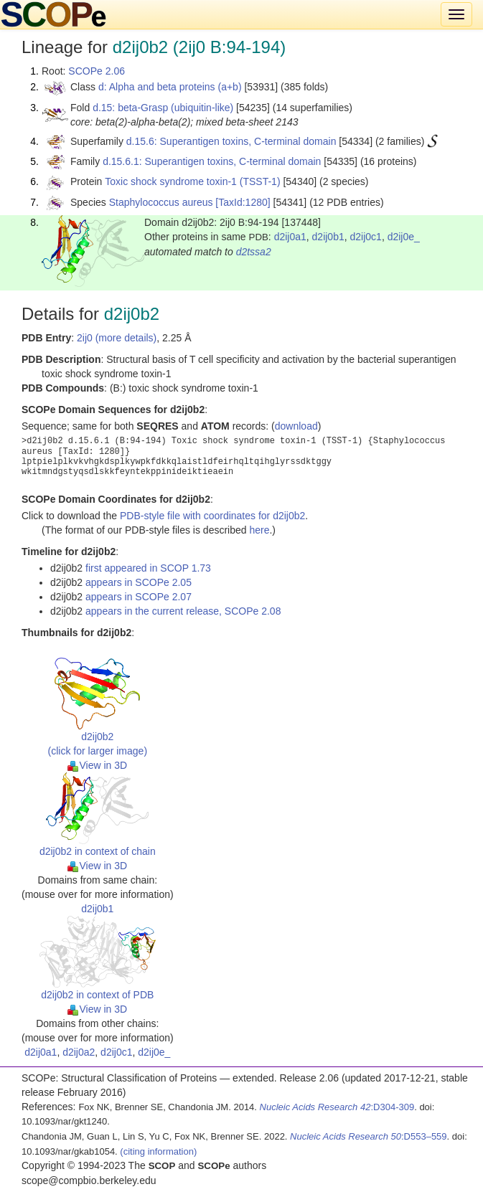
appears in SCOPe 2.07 (138, 596)
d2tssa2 (253, 251)
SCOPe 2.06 (96, 71)
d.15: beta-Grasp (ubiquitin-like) (163, 107)
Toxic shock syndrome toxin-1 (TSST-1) (192, 181)
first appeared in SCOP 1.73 (148, 568)
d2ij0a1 (290, 236)
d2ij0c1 (366, 236)
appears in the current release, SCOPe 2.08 (183, 611)
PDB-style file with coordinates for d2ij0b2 (212, 515)
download (296, 426)
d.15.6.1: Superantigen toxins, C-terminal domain (212, 161)
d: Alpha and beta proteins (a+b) (170, 87)
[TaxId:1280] (242, 202)
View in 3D (97, 765)
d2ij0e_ (404, 236)
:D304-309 (337, 1107)
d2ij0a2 (78, 1052)
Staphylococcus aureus (161, 202)
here (259, 530)
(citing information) (158, 1151)
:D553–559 (368, 1136)
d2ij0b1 (328, 236)
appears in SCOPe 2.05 (138, 582)
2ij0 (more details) (116, 338)
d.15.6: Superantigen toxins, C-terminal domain (231, 141)
